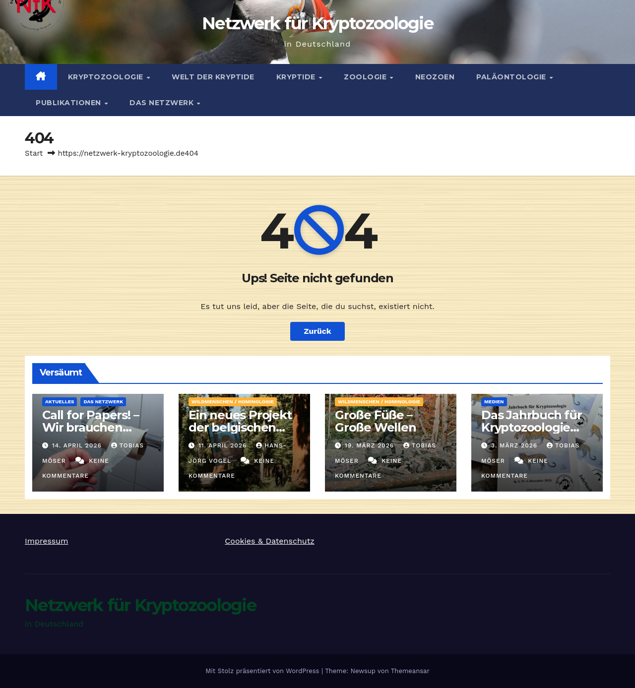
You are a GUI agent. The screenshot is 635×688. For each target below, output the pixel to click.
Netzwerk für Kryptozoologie (317, 23)
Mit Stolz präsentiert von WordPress (263, 671)
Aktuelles (59, 401)
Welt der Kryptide (213, 76)
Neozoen (435, 76)
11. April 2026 (223, 445)
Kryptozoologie (107, 76)
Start (34, 153)
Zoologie (366, 76)
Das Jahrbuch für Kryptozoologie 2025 (531, 427)
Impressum (46, 541)
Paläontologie (512, 76)
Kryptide (297, 76)
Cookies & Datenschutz (270, 541)
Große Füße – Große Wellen (375, 421)
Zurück (317, 331)
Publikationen (69, 102)
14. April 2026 (78, 445)
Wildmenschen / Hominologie (232, 401)
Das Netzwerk (162, 102)
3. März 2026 (515, 445)
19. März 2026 (370, 445)
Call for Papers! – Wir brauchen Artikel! (90, 427)
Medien (494, 401)
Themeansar (410, 671)
